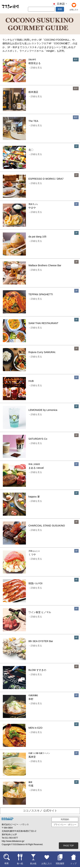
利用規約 (65, 819)
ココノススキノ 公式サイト (40, 810)
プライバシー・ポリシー (64, 825)
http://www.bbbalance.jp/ (13, 841)
